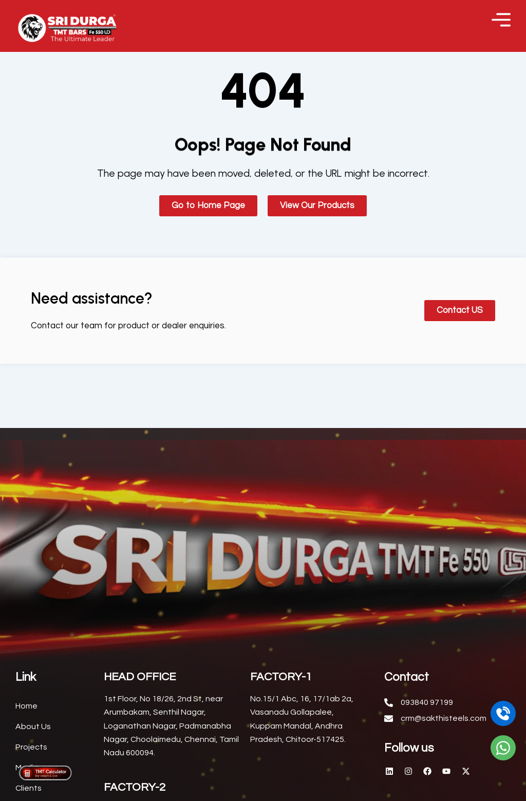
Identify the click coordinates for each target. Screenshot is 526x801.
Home (26, 719)
